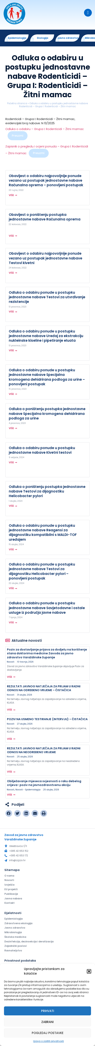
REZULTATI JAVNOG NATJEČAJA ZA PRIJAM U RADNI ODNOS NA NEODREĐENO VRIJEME (43, 750)
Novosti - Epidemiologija (28, 789)
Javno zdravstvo (14, 927)
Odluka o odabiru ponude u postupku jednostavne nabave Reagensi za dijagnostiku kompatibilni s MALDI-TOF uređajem (43, 532)
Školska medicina (15, 937)
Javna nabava (13, 898)
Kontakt (9, 903)
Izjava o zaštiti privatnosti (48, 1041)
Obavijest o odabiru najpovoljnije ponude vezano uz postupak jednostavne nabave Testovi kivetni (45, 258)
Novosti (10, 662)
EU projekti (11, 889)
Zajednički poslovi (15, 946)
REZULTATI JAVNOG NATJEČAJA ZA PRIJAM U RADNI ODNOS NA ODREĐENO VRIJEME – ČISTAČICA (43, 688)
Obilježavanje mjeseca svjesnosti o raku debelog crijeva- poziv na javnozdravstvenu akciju (44, 783)
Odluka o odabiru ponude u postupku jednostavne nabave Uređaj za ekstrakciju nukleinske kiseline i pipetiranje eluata (46, 336)
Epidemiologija (13, 918)
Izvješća (9, 884)
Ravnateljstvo (13, 950)
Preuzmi (17, 136)
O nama (9, 875)
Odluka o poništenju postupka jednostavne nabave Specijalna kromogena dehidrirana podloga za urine (47, 413)
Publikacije (11, 894)
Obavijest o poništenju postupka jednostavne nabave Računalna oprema (44, 217)
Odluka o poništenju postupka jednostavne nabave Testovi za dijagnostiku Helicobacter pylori (47, 491)
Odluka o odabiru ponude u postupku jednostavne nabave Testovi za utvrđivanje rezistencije (47, 297)
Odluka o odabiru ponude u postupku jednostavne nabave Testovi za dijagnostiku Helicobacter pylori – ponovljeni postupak (42, 571)
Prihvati (47, 1011)
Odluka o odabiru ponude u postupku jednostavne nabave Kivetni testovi (42, 450)
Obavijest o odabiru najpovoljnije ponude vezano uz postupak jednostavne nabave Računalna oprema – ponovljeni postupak (46, 180)
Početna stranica (17, 103)
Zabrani (47, 1022)
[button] (89, 971)
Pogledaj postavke (47, 1033)
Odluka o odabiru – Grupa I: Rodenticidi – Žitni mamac (44, 129)
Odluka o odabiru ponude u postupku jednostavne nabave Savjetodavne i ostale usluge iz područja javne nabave (47, 608)
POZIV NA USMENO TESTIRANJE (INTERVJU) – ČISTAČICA (47, 719)
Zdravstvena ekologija (18, 923)
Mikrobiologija (13, 932)
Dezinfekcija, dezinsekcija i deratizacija (28, 941)
